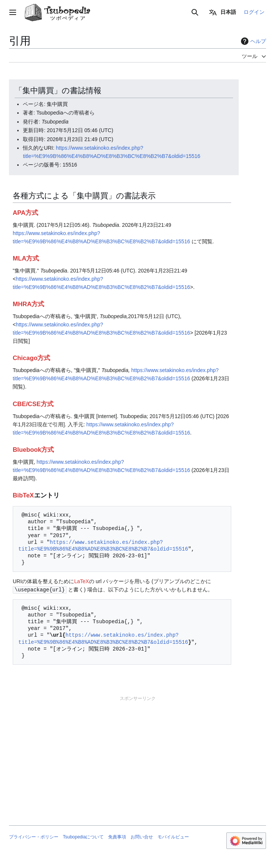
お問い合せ (142, 836)
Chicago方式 (31, 358)
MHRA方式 (28, 304)
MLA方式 (26, 258)
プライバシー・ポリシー (33, 836)
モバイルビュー (173, 836)
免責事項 (117, 836)
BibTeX (23, 495)
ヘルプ (252, 41)
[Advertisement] (137, 753)
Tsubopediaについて (83, 836)
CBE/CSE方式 (33, 404)
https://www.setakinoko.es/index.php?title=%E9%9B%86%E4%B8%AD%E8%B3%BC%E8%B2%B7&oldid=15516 (103, 545)
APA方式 (25, 212)
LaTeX (81, 581)
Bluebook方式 (33, 449)
